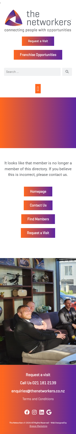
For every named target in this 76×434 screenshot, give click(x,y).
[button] (38, 89)
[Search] (67, 72)
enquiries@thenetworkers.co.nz (38, 391)
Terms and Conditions (38, 399)
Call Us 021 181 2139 (38, 383)
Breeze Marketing (38, 426)
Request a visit (38, 374)
